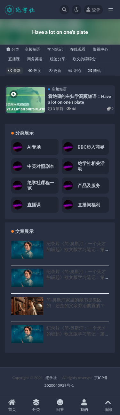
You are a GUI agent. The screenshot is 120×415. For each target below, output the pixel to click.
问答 (60, 405)
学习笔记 (55, 49)
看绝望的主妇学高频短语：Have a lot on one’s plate (79, 99)
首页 (12, 405)
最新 (14, 70)
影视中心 (100, 49)
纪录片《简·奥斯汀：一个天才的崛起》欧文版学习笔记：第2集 (76, 277)
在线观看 (77, 49)
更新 (55, 70)
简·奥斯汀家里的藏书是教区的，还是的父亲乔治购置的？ (75, 302)
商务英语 (35, 58)
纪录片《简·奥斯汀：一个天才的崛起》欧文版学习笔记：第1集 (76, 333)
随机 (94, 70)
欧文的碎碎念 (84, 58)
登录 (93, 9)
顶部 (108, 405)
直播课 (14, 58)
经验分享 (57, 58)
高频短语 (32, 49)
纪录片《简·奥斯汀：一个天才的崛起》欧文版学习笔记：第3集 (76, 249)
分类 (36, 405)
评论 (74, 70)
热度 (34, 70)
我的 (84, 405)
